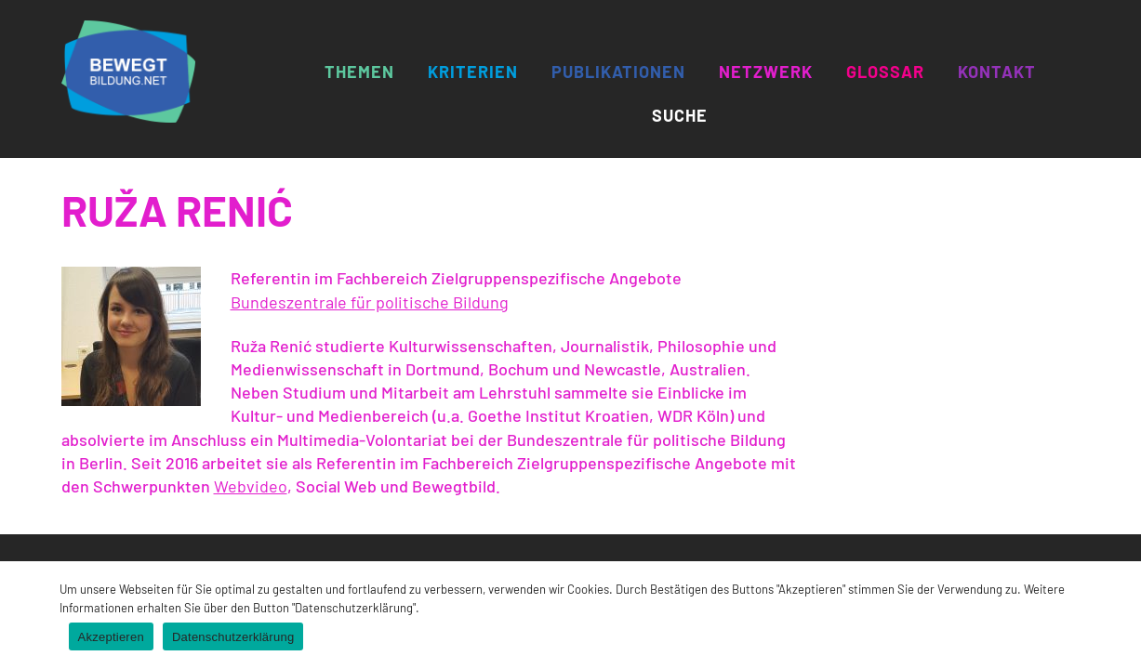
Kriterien (473, 71)
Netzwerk (766, 71)
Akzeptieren (111, 637)
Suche (680, 115)
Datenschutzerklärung (233, 637)
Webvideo (250, 486)
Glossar (885, 71)
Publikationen (618, 71)
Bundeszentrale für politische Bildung (370, 302)
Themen (359, 71)
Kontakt (997, 71)
